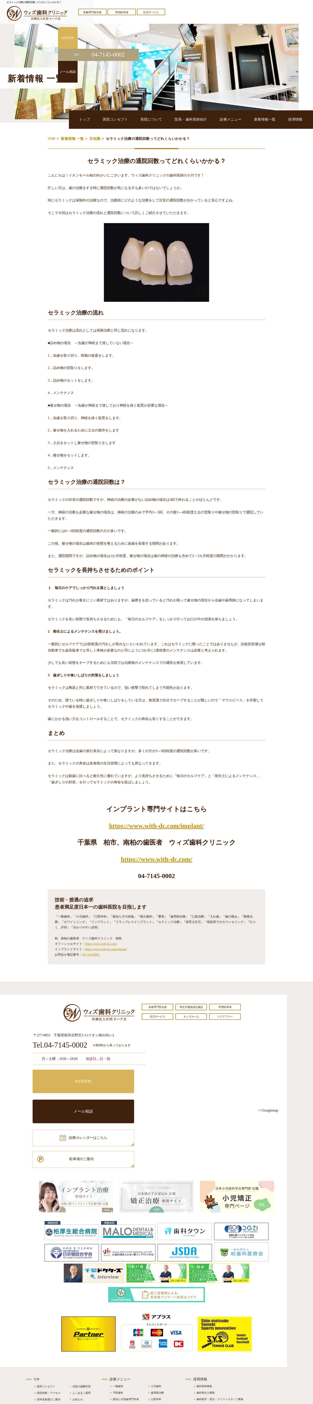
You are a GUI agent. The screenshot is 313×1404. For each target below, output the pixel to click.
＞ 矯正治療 (154, 1353)
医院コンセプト (126, 119)
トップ (98, 119)
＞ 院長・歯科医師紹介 (47, 1347)
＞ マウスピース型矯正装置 (164, 1366)
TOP (51, 138)
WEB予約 (60, 1076)
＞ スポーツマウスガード (124, 1366)
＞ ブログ (74, 1347)
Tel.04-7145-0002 (60, 1045)
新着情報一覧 (268, 119)
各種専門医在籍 (92, 12)
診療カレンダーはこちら (64, 1095)
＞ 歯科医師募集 (202, 1327)
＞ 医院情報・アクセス (47, 1334)
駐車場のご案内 (118, 1095)
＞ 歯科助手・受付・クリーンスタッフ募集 (218, 1340)
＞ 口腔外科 (154, 1340)
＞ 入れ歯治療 (118, 1360)
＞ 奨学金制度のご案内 (47, 1340)
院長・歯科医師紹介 (198, 119)
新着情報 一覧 (72, 138)
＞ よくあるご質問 (80, 1334)
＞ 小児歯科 (154, 1327)
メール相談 (118, 1076)
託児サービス (151, 12)
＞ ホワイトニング (120, 1347)
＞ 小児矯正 (154, 1360)
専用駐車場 (121, 12)
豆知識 (94, 138)
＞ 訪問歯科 (154, 1373)
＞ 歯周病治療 (156, 1334)
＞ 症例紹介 (76, 1353)
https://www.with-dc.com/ (156, 859)
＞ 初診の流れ (42, 1360)
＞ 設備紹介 (40, 1353)
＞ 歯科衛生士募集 (204, 1334)
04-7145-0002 (90, 954)
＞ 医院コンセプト (44, 1327)
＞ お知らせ (76, 1340)
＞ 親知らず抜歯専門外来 (124, 1340)
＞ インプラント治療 (160, 1347)
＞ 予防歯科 (116, 1334)
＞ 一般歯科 (116, 1327)
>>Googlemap (268, 1110)
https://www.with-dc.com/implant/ (156, 825)
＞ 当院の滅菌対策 (80, 1327)
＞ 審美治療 (116, 1353)
